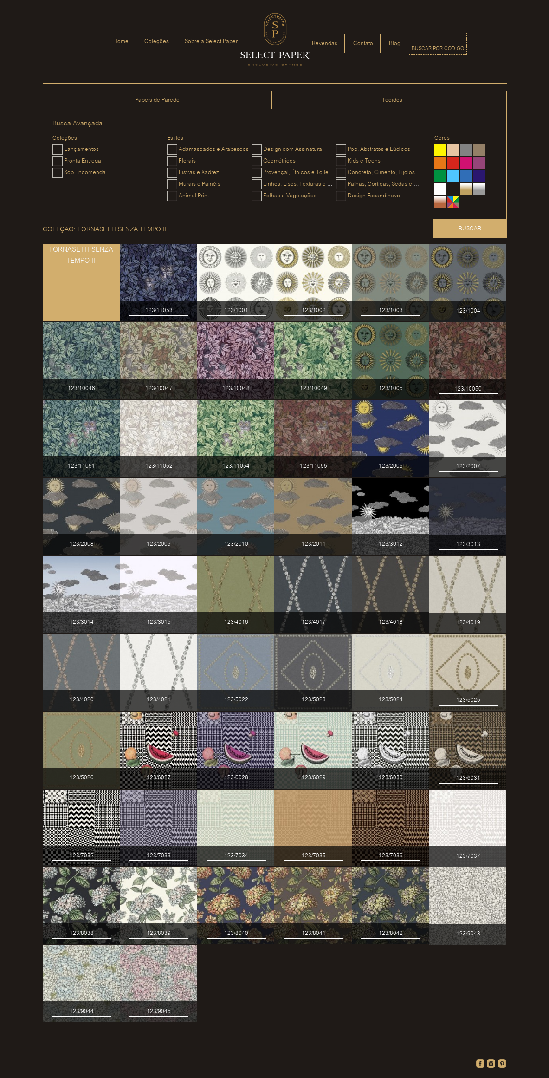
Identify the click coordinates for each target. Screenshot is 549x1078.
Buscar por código (438, 49)
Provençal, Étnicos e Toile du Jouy (306, 172)
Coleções (156, 41)
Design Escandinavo (374, 196)
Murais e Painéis (199, 184)
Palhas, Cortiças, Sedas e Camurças (394, 184)
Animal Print (194, 196)
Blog (394, 43)
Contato (363, 43)
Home (121, 41)
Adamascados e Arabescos (214, 149)
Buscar (470, 229)
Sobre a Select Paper (211, 41)
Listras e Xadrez (199, 172)
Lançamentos (81, 149)
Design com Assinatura (292, 149)
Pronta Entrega (82, 161)
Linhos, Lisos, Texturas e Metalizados (310, 184)
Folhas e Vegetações (289, 196)
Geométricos (279, 161)
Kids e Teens (364, 161)
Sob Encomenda (85, 172)
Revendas (324, 43)
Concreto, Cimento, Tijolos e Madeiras (396, 172)
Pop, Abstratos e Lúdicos (379, 149)
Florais (187, 161)
